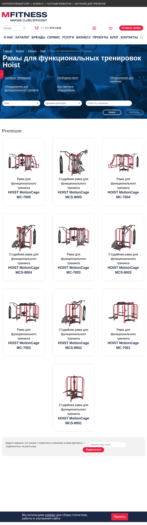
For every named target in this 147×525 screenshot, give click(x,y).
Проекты (100, 37)
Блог (114, 37)
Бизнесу (38, 3)
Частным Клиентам (59, 3)
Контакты (129, 37)
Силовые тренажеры (18, 77)
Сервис (53, 37)
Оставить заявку (131, 28)
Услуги (68, 37)
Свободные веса (67, 77)
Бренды (38, 37)
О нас (8, 37)
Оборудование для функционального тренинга (21, 88)
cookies (50, 515)
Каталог (23, 37)
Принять (120, 516)
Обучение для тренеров (89, 3)
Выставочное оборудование (66, 88)
